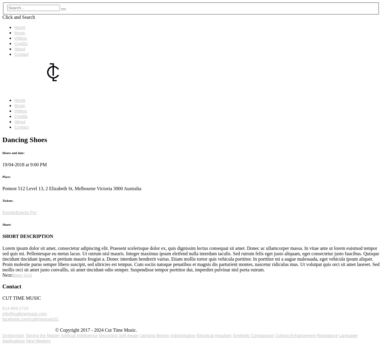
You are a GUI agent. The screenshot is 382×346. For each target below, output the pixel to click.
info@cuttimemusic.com (24, 313)
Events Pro (26, 212)
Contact (21, 54)
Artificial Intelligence (79, 335)
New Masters (38, 341)
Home (19, 27)
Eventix (9, 212)
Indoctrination (182, 335)
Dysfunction (13, 335)
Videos (20, 38)
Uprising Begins (154, 335)
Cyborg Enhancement (295, 335)
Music (19, 32)
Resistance (327, 335)
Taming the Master (42, 335)
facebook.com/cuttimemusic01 (30, 319)
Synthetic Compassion (253, 335)
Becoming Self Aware (119, 335)
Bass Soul (22, 275)
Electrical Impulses (214, 335)
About (19, 49)
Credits (20, 43)
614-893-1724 (15, 308)
